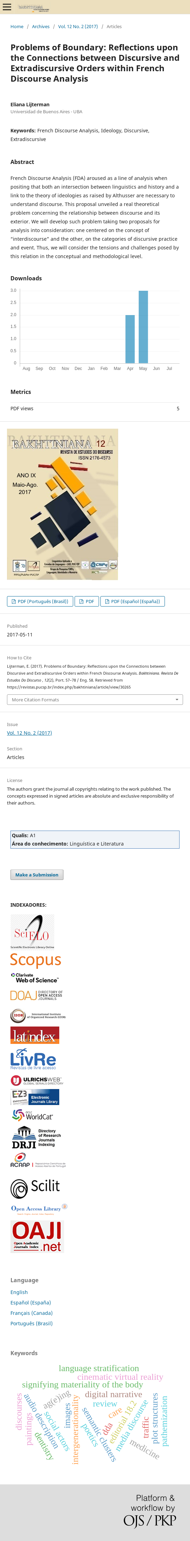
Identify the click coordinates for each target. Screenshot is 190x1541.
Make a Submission (37, 875)
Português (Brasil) (31, 1323)
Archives (41, 26)
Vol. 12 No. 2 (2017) (78, 26)
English (19, 1292)
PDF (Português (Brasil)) (42, 601)
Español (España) (30, 1302)
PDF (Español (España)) (135, 601)
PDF (89, 601)
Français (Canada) (31, 1313)
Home (16, 26)
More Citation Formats (35, 700)
